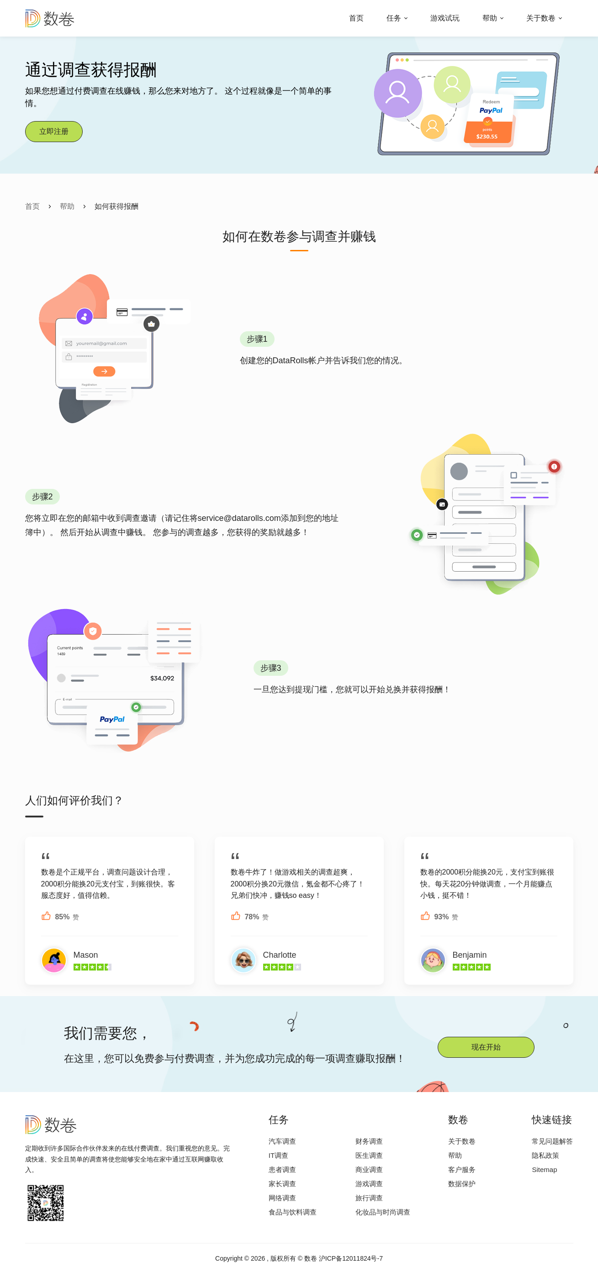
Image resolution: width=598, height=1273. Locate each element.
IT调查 (278, 1155)
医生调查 (369, 1155)
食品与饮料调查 (293, 1212)
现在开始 (486, 1047)
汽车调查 (282, 1141)
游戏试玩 (445, 18)
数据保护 (462, 1184)
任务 (393, 18)
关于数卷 (541, 18)
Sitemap (544, 1169)
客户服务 (462, 1169)
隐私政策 (545, 1155)
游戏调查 (369, 1184)
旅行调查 (369, 1198)
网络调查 (282, 1198)
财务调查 (369, 1141)
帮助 (489, 18)
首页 (356, 18)
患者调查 (282, 1169)
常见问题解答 (552, 1141)
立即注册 (54, 131)
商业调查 (369, 1169)
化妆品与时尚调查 (382, 1212)
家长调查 (282, 1184)
